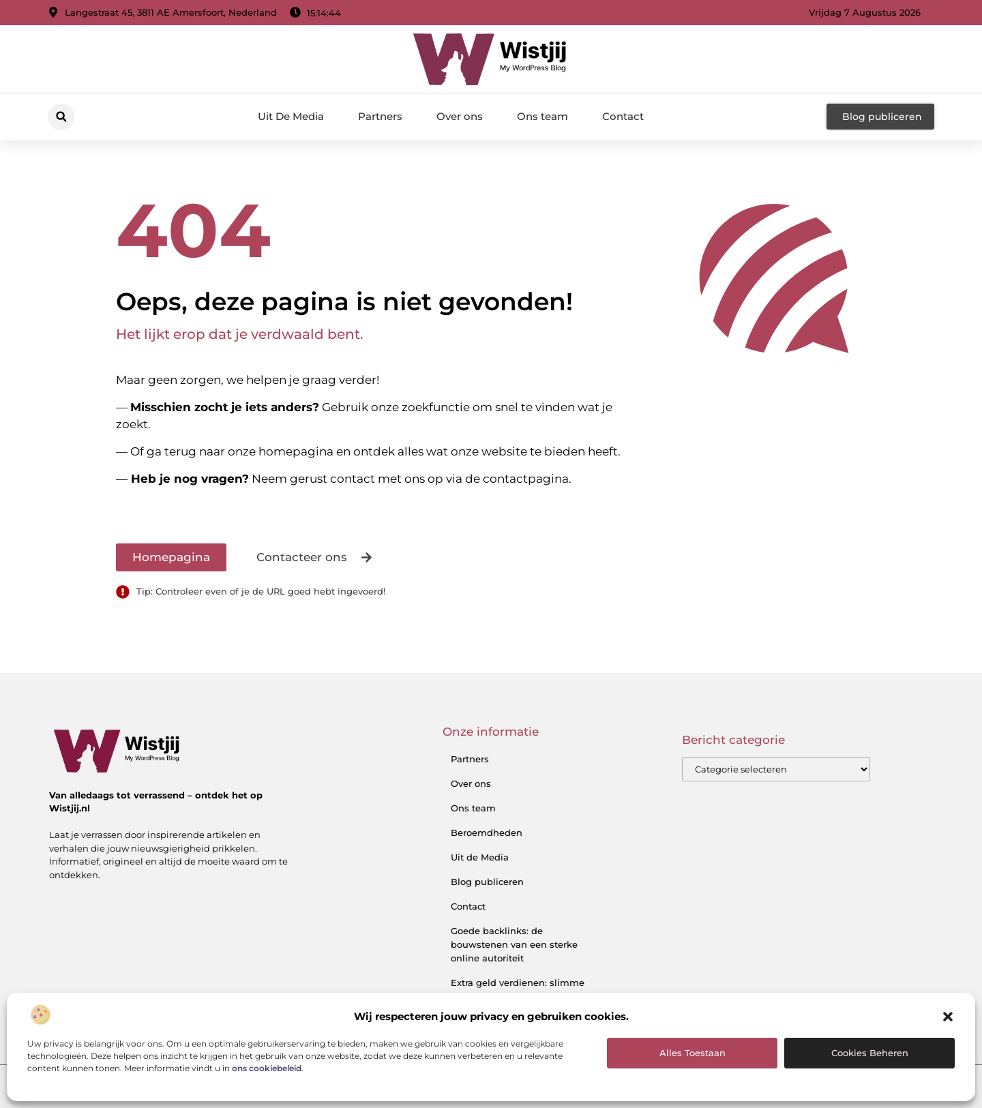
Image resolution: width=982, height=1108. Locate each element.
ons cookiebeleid (266, 1068)
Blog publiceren (487, 881)
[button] (948, 1016)
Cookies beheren (869, 1052)
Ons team (542, 116)
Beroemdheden (486, 832)
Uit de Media (480, 857)
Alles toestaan (692, 1052)
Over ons (459, 116)
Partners (380, 116)
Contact (623, 116)
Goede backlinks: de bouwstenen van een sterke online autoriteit (514, 944)
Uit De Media (291, 116)
